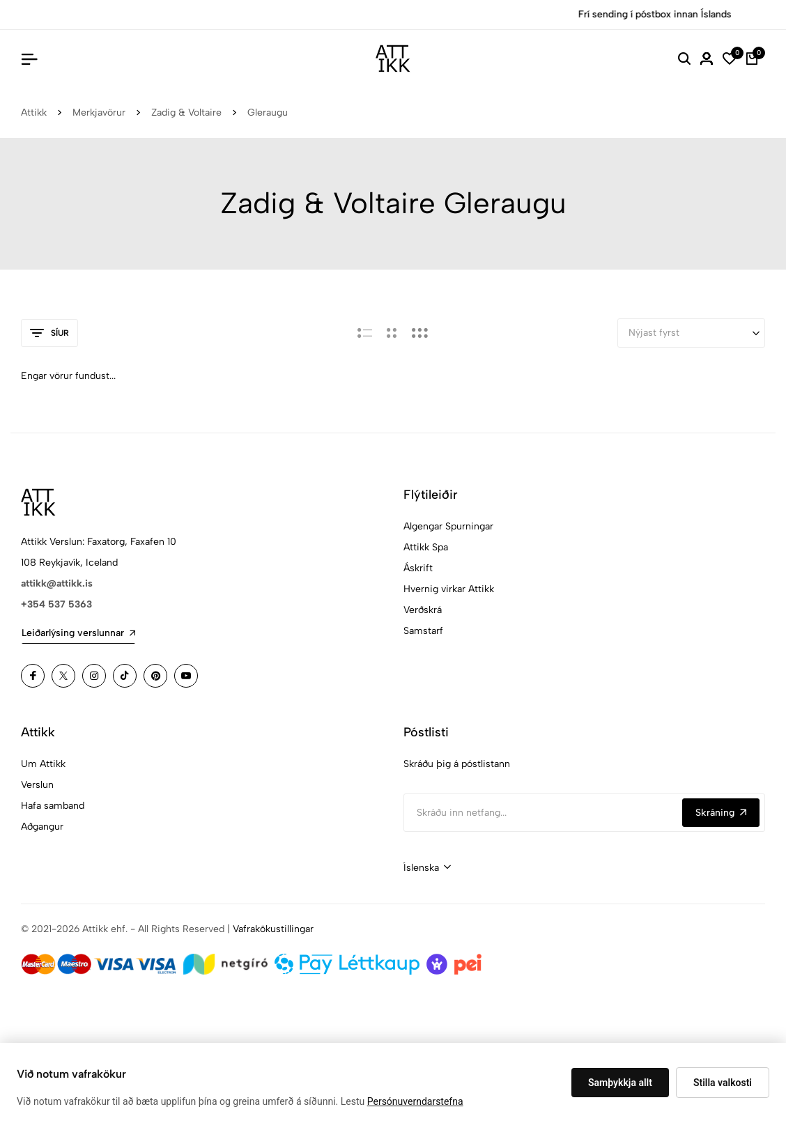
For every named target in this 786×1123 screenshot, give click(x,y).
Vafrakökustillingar (273, 929)
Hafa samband (52, 806)
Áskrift (418, 568)
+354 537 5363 (56, 604)
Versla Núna (463, 14)
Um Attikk (43, 764)
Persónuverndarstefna (415, 1101)
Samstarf (423, 631)
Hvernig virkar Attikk (448, 589)
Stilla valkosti (722, 1082)
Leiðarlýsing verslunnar (78, 633)
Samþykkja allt (620, 1082)
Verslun (37, 785)
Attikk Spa (425, 547)
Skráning (720, 813)
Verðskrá (422, 610)
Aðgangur (42, 826)
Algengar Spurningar (448, 526)
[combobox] (427, 868)
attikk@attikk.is (57, 583)
